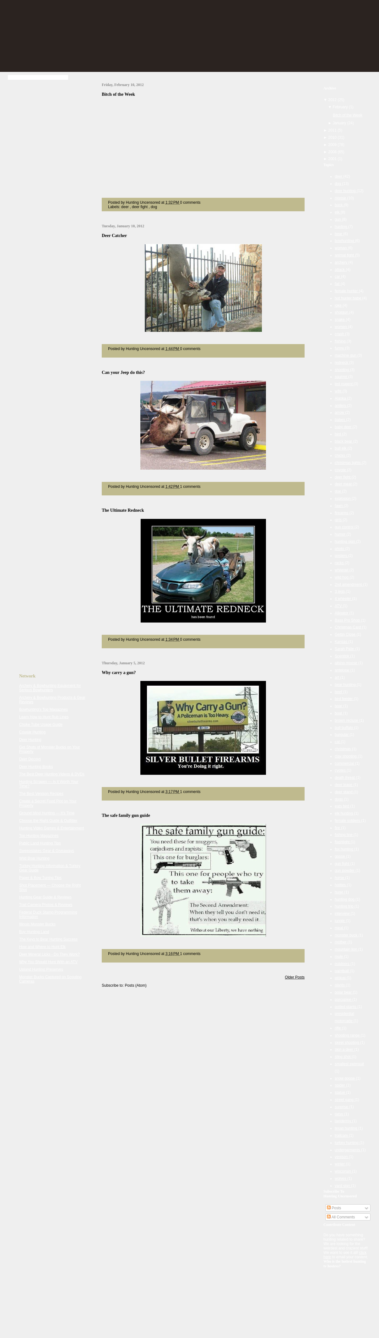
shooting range (348, 1035)
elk (338, 212)
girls (339, 520)
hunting (341, 226)
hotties (341, 885)
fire (338, 828)
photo (340, 549)
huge (339, 892)
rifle (338, 1028)
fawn (339, 506)
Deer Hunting (30, 739)
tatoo (339, 1114)
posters (341, 555)
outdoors (342, 964)
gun (338, 219)
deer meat (344, 484)
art (337, 677)
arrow (340, 412)
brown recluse (347, 720)
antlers (341, 405)
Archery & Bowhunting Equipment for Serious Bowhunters (50, 687)
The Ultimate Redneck (123, 510)
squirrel (341, 377)
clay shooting (346, 756)
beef (339, 692)
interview (343, 913)
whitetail (342, 570)
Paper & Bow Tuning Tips (40, 878)
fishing (341, 341)
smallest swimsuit (349, 1064)
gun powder (345, 870)
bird (338, 434)
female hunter (347, 291)
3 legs (340, 591)
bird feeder (344, 699)
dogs (339, 799)
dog (154, 207)
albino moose (346, 663)
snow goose (345, 1078)
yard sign (343, 1186)
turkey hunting (347, 1143)
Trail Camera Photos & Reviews (46, 905)
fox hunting (344, 849)
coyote (341, 470)
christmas (343, 749)
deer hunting (346, 191)
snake (340, 319)
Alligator (342, 613)
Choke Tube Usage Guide (40, 724)
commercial (345, 763)
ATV (339, 606)
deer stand (344, 792)
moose (341, 198)
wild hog (342, 577)
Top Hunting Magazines (38, 836)
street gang (345, 1100)
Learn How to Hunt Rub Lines (43, 717)
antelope (342, 670)
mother (341, 942)
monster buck (346, 935)
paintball (342, 971)
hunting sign (345, 541)
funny (340, 348)
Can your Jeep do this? (123, 372)
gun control (345, 527)
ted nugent (344, 384)
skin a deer (344, 1049)
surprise (342, 1107)
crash (340, 334)
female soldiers (348, 820)
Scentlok (342, 656)
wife (339, 391)
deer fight (140, 207)
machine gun (346, 355)
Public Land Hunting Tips (40, 843)
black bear (344, 441)
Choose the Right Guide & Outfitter (48, 820)
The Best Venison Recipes (41, 793)
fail (338, 284)
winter (340, 1164)
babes (340, 420)
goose (340, 856)
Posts (334, 1208)
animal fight (345, 255)
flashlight (343, 842)
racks (340, 563)
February (341, 107)
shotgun (342, 312)
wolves (341, 1178)
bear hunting (346, 684)
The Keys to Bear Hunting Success (48, 939)
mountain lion (346, 949)
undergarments (348, 1150)
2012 (333, 100)
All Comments (341, 1217)
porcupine (343, 999)
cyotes (341, 770)
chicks (340, 455)
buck (339, 205)
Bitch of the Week (118, 94)
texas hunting (346, 1128)
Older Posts (295, 977)
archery (341, 262)
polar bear (344, 992)
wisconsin (343, 1171)
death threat (345, 777)
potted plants (346, 1007)
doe (338, 491)
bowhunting (345, 241)
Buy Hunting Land (34, 932)
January (340, 123)
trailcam (342, 1135)
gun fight (342, 863)
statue (340, 1092)
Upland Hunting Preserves (41, 969)
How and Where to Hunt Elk (42, 947)
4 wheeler (343, 598)
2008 (333, 152)
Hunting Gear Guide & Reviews (45, 897)
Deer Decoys (30, 759)
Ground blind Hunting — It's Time (46, 813)
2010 (333, 137)
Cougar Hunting (32, 732)
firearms (342, 513)
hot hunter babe (348, 298)
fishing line (344, 835)
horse (340, 878)
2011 (333, 130)
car (338, 276)
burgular (342, 734)
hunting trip (345, 906)
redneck (342, 362)
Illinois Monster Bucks (37, 924)
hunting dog (345, 899)
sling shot (343, 1057)
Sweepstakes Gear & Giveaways (46, 851)
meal (339, 928)
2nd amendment (349, 584)
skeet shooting (347, 1042)
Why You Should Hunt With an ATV (48, 962)
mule (339, 956)
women (341, 327)
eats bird (342, 806)
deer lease (344, 785)
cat (338, 742)
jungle (340, 921)
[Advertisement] (44, 181)
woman (341, 248)
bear (339, 234)
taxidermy (343, 1121)
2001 (333, 159)
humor (340, 534)
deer (125, 207)
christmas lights (348, 463)
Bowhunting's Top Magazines (43, 709)
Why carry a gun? (119, 672)
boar (339, 706)
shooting (342, 370)
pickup (341, 978)
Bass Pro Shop (348, 620)
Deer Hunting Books (36, 766)
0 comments (190, 202)
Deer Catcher (114, 235)
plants (340, 985)
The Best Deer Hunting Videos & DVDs (51, 774)
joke (339, 305)
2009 (333, 145)
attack (340, 269)
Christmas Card (348, 627)
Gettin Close (345, 634)
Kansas (341, 641)
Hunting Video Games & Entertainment (51, 828)
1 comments (190, 486)
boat (339, 713)
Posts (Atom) (135, 985)
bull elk (341, 448)
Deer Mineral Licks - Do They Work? (49, 954)
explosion (343, 498)
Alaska (341, 398)
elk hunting (344, 813)
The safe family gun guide (126, 815)
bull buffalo (344, 728)
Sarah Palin (345, 649)
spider (340, 1085)
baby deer (344, 427)
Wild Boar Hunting (34, 858)
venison (342, 1157)
